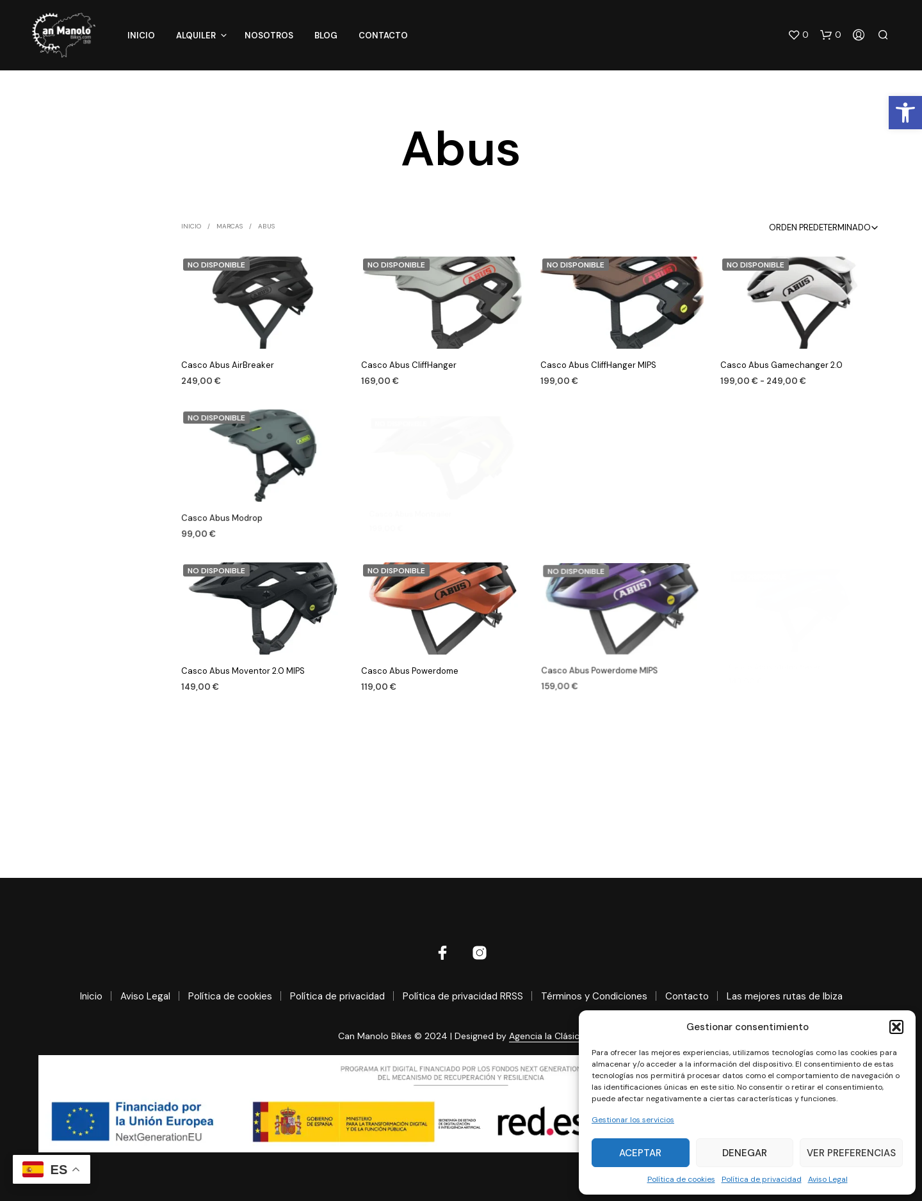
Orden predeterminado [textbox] (820, 227)
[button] (896, 1027)
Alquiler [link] (196, 35)
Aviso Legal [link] (828, 1179)
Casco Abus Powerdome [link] (412, 668)
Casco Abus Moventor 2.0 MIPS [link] (243, 670)
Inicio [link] (141, 35)
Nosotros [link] (269, 35)
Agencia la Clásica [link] (547, 1036)
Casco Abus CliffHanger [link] (409, 365)
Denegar (744, 1153)
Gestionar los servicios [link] (633, 1120)
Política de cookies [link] (681, 1179)
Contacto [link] (383, 35)
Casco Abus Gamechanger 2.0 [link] (782, 363)
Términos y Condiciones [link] (594, 996)
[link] (905, 112)
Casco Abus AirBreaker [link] (227, 365)
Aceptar (640, 1153)
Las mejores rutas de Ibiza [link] (785, 996)
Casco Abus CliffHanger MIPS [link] (598, 365)
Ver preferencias (851, 1153)
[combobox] (807, 227)
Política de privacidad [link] (762, 1179)
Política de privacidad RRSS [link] (463, 996)
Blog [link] (325, 35)
